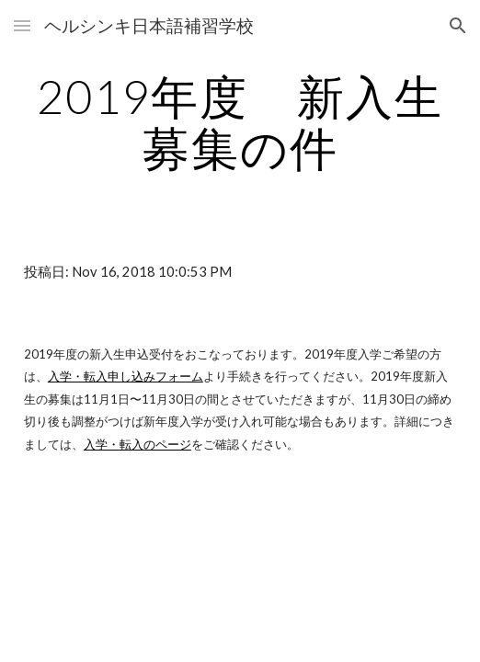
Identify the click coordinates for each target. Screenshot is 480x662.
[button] (22, 25)
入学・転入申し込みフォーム (125, 376)
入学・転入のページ (137, 444)
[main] (240, 121)
